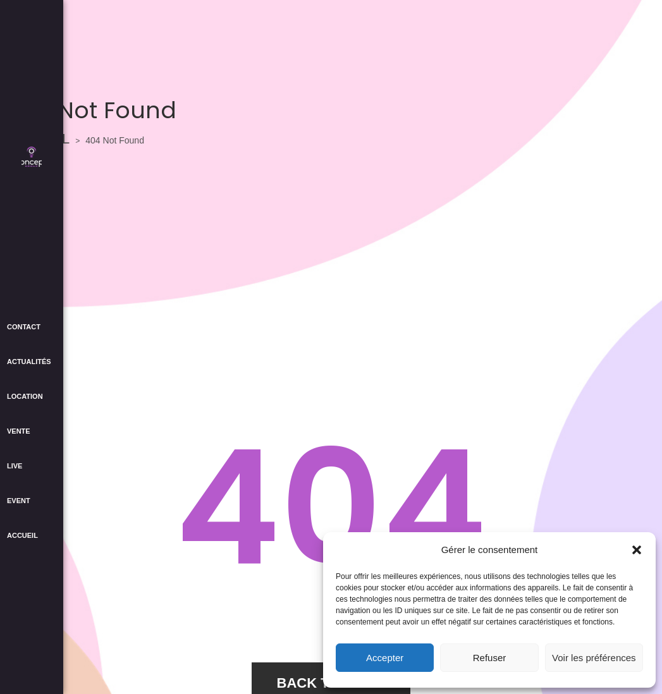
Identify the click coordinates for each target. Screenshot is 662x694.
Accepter (384, 657)
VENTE (18, 431)
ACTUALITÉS (29, 361)
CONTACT (23, 327)
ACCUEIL (22, 535)
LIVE (14, 466)
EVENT (18, 500)
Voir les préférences (594, 657)
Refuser (489, 657)
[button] (636, 550)
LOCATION (25, 396)
